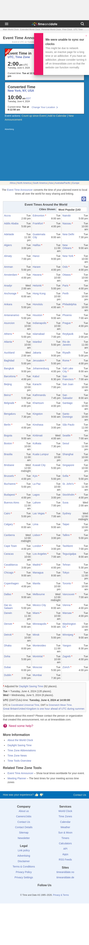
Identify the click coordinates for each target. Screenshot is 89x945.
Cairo (7, 513)
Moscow (37, 667)
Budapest (9, 494)
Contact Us (79, 794)
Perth (65, 293)
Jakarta (37, 352)
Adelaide (9, 234)
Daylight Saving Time (31, 686)
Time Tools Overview (19, 760)
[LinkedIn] (44, 891)
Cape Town (10, 545)
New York (67, 255)
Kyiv (35, 475)
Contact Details (23, 827)
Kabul (36, 376)
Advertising (23, 855)
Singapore (68, 465)
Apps (65, 854)
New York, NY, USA (21, 90)
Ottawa (66, 274)
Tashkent (67, 545)
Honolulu (38, 304)
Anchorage (10, 293)
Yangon (66, 645)
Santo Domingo (67, 415)
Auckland (9, 352)
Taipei (65, 524)
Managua (38, 572)
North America (24, 183)
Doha (7, 656)
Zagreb (66, 656)
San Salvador (67, 396)
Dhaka (7, 645)
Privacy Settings (24, 877)
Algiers (8, 245)
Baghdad (9, 360)
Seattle (66, 435)
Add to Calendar (57, 115)
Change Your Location (43, 107)
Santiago (67, 402)
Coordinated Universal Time (25, 705)
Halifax (36, 245)
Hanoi (36, 255)
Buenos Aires (11, 502)
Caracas (9, 553)
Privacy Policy (24, 872)
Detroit (8, 634)
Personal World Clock (51, 29)
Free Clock (67, 29)
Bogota (8, 435)
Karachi (37, 384)
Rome (65, 360)
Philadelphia (69, 304)
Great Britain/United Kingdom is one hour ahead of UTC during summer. (44, 708)
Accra (7, 215)
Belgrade (9, 402)
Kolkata (37, 443)
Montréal (37, 656)
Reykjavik (67, 333)
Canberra (9, 535)
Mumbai (37, 675)
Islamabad (38, 333)
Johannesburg (41, 368)
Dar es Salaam (8, 606)
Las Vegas (38, 513)
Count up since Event (34, 115)
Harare (36, 266)
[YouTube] (57, 891)
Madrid (36, 564)
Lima (35, 524)
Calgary (8, 524)
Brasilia (8, 454)
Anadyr (8, 285)
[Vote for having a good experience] (36, 795)
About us (24, 811)
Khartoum (38, 402)
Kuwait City (39, 465)
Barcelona (10, 376)
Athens (8, 333)
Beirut (7, 395)
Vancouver (68, 594)
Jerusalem (38, 360)
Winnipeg (67, 634)
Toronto (66, 583)
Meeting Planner (17, 778)
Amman (8, 266)
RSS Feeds (65, 859)
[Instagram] (50, 891)
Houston (37, 315)
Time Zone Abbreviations (22, 750)
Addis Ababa (11, 223)
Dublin (7, 675)
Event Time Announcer (20, 189)
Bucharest (10, 483)
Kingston (37, 413)
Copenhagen (11, 583)
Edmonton (38, 215)
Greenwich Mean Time (60, 705)
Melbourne (39, 594)
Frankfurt (38, 223)
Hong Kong (39, 293)
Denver (8, 623)
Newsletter (24, 838)
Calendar (65, 821)
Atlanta (8, 341)
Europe (75, 183)
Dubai (7, 667)
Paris (65, 285)
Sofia (65, 475)
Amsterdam (10, 274)
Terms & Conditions (24, 866)
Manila (36, 583)
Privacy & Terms (61, 895)
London (37, 545)
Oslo (65, 266)
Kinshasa (38, 424)
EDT (28, 98)
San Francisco (68, 378)
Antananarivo (11, 315)
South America (40, 183)
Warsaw (67, 613)
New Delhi (68, 234)
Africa (12, 183)
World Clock (65, 811)
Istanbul (37, 341)
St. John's (68, 483)
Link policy (24, 850)
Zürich (66, 667)
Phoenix (67, 315)
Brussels (9, 475)
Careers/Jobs (23, 816)
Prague (66, 323)
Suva (65, 502)
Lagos (36, 494)
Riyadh (66, 352)
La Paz (37, 483)
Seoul (65, 443)
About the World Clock (20, 740)
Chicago (8, 572)
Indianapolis (39, 323)
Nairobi (66, 215)
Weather (65, 827)
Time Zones (65, 816)
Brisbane (9, 465)
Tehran (66, 564)
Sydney (66, 513)
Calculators (65, 843)
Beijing (8, 384)
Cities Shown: (47, 209)
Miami (36, 613)
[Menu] (6, 24)
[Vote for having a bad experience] (41, 795)
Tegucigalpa (69, 553)
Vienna (66, 605)
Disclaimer (24, 861)
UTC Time (78, 29)
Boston (8, 443)
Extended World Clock (30, 29)
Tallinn (66, 535)
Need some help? (21, 726)
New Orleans (66, 247)
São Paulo (68, 424)
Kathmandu (39, 395)
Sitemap (23, 832)
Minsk (36, 634)
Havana (37, 274)
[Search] (82, 24)
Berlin (7, 424)
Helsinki (37, 285)
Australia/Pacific (62, 183)
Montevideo (39, 645)
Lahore (37, 502)
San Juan (67, 384)
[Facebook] (32, 891)
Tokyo (65, 572)
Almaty (8, 255)
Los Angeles (40, 553)
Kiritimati (37, 435)
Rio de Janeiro (66, 343)
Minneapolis (39, 623)
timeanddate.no (65, 872)
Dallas (7, 594)
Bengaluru (10, 413)
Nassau (66, 223)
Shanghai (67, 454)
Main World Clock (11, 29)
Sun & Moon (65, 832)
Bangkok (9, 368)
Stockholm (68, 494)
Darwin (8, 613)
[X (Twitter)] (38, 891)
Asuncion (9, 323)
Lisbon (36, 535)
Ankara (8, 304)
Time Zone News (17, 755)
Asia (51, 183)
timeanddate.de (65, 877)
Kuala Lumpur (41, 454)
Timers (65, 838)
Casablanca (11, 564)
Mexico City (39, 605)
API (65, 848)
